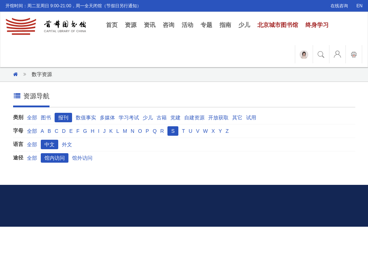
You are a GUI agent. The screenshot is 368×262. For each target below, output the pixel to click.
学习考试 (129, 117)
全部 (32, 117)
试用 (251, 117)
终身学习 (317, 25)
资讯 (149, 25)
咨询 (168, 25)
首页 (113, 24)
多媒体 (107, 117)
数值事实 (86, 117)
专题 (206, 25)
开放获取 (218, 117)
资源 (130, 25)
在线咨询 (339, 5)
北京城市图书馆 (277, 25)
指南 (225, 25)
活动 (187, 25)
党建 (175, 117)
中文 (49, 144)
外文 (67, 144)
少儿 (244, 25)
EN (359, 5)
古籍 (162, 117)
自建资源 (194, 117)
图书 (46, 117)
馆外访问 (82, 158)
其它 (237, 117)
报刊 (63, 117)
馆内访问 (54, 158)
